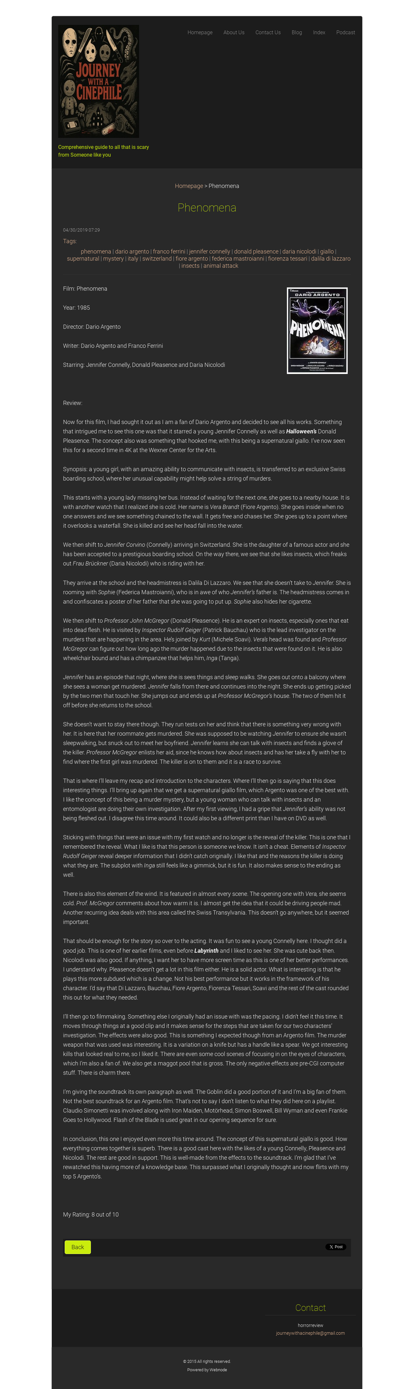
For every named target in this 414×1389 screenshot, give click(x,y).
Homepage (189, 186)
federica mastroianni (238, 258)
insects (190, 266)
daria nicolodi (299, 251)
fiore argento (192, 258)
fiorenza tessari (287, 258)
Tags (69, 241)
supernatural (83, 258)
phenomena (96, 251)
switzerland (157, 258)
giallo (327, 251)
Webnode (218, 1369)
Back (77, 1247)
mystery (113, 258)
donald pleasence (256, 251)
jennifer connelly (209, 251)
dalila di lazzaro (331, 258)
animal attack (220, 266)
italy (133, 258)
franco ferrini (169, 251)
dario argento (132, 251)
